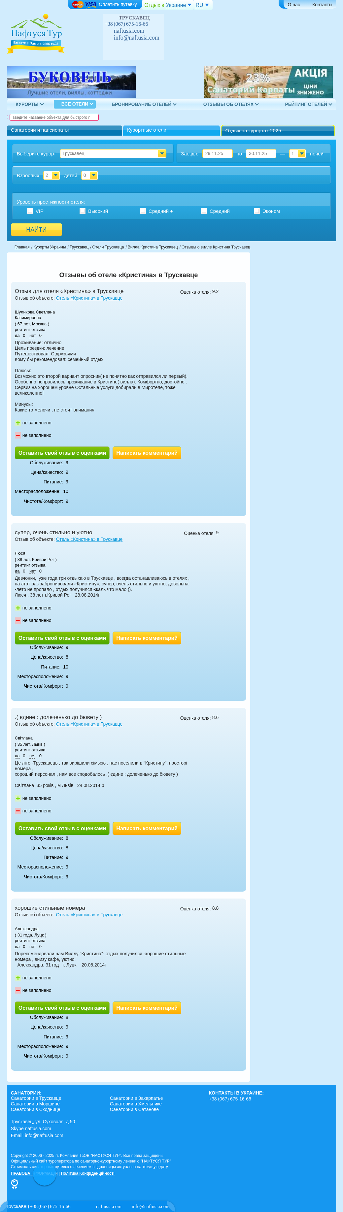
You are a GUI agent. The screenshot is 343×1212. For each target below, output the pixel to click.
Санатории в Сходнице (35, 1109)
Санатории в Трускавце (36, 1098)
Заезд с (189, 153)
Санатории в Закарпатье (136, 1098)
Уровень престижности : (51, 202)
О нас (294, 4)
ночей (317, 153)
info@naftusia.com (136, 37)
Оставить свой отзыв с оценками (62, 453)
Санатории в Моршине (35, 1103)
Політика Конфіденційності (88, 1173)
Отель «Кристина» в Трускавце (89, 298)
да (17, 335)
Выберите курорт (36, 153)
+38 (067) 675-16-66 (126, 24)
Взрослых (28, 175)
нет (32, 335)
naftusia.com (129, 30)
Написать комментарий (147, 453)
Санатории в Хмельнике (136, 1103)
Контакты (322, 4)
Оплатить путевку (104, 5)
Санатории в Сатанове (134, 1109)
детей (70, 175)
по (239, 153)
